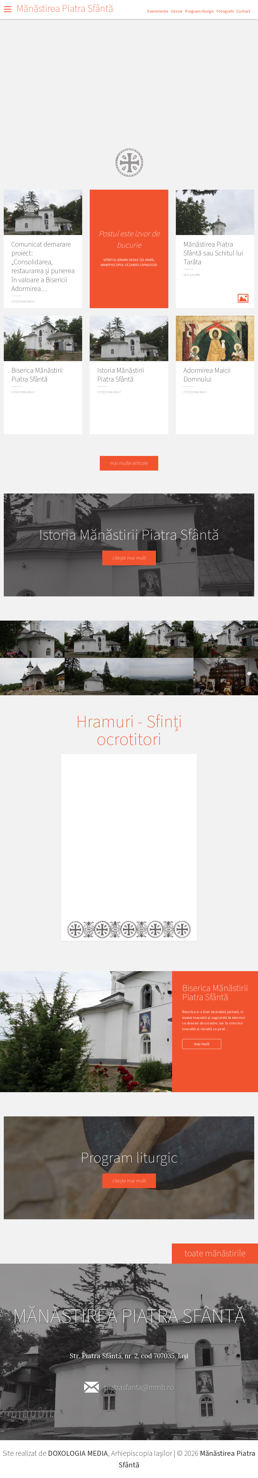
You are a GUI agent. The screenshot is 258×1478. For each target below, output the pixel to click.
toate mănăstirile (214, 1253)
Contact (243, 11)
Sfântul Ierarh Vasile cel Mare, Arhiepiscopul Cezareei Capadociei (129, 262)
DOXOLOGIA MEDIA (78, 1453)
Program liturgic (199, 11)
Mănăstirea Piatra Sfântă (64, 9)
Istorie (176, 11)
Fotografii (225, 11)
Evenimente (157, 11)
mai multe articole (129, 463)
